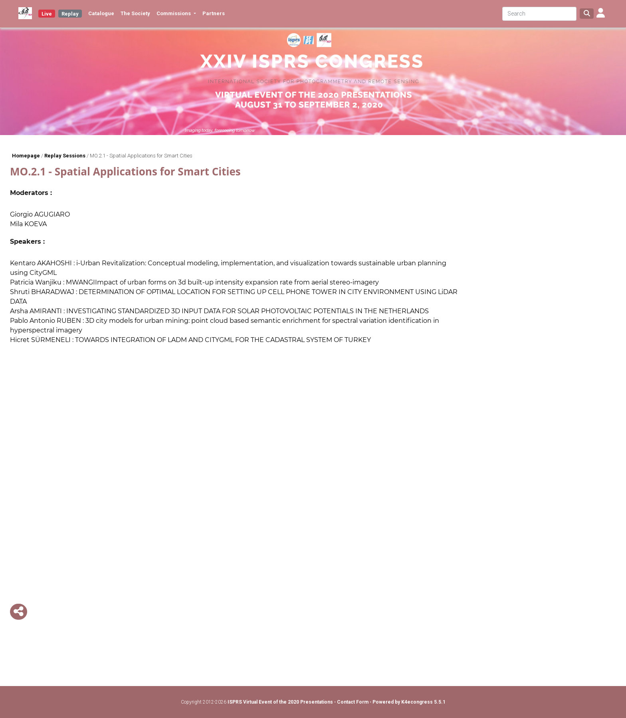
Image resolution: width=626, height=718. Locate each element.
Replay (70, 14)
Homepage (26, 156)
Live (47, 14)
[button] (601, 14)
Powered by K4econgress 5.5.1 (409, 702)
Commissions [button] (174, 13)
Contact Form (353, 702)
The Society (135, 13)
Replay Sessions (64, 156)
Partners (213, 13)
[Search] (539, 14)
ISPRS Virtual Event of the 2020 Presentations (280, 702)
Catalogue (101, 13)
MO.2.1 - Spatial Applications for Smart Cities (141, 156)
